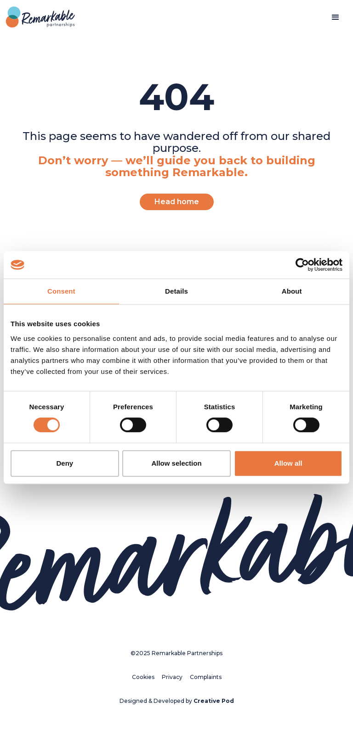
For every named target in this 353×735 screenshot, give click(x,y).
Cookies (143, 677)
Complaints (206, 677)
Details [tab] (176, 291)
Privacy (172, 677)
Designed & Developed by (177, 700)
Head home (176, 201)
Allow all (288, 463)
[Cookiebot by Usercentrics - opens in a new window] (302, 265)
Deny (64, 463)
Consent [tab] (61, 291)
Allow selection (176, 463)
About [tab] (292, 291)
